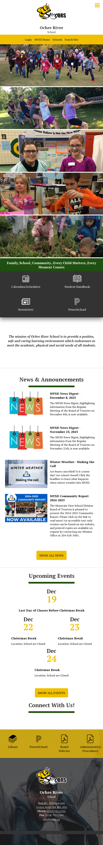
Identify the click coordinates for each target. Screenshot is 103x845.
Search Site (71, 39)
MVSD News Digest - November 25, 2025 (65, 430)
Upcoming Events (52, 575)
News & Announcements (51, 379)
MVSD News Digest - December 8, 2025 (65, 395)
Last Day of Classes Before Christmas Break (51, 610)
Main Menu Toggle (97, 5)
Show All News (51, 555)
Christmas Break (23, 638)
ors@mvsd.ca (51, 819)
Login (28, 39)
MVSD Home (42, 39)
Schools (57, 39)
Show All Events (51, 693)
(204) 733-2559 (56, 811)
